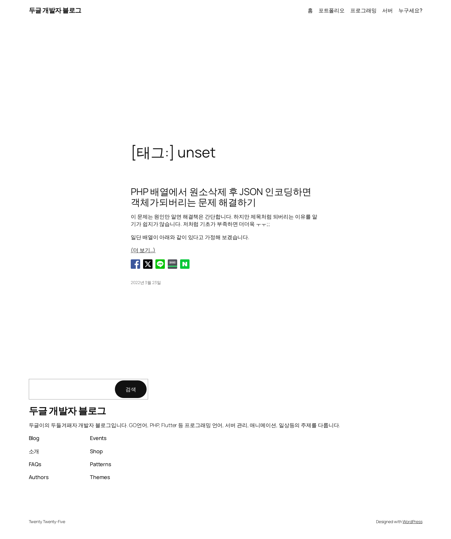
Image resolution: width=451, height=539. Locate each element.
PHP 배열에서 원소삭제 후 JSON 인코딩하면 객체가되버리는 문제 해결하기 (221, 196)
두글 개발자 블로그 (55, 10)
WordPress (412, 521)
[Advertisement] (225, 82)
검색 (130, 389)
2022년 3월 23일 (146, 282)
